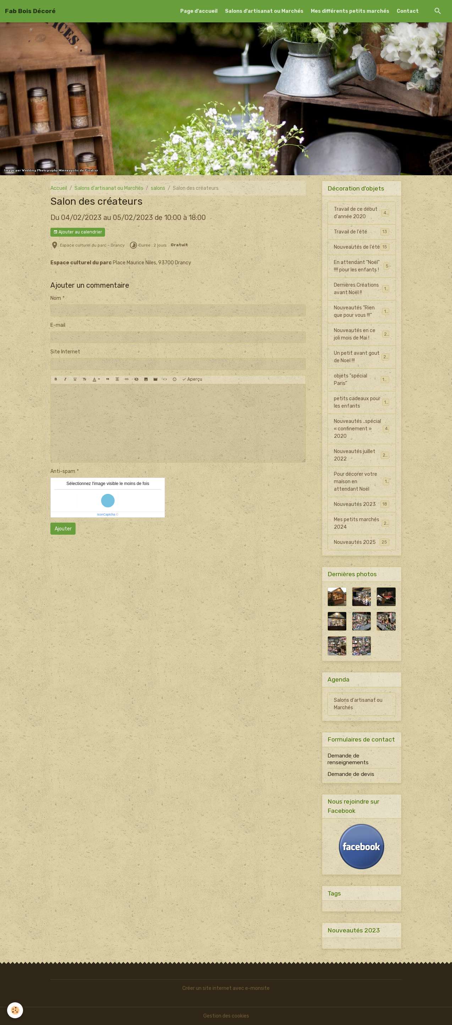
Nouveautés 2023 (361, 504)
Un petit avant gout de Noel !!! (361, 357)
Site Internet (65, 352)
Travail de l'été (361, 231)
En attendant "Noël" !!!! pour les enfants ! (361, 266)
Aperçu (192, 379)
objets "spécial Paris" (361, 379)
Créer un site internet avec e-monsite (226, 988)
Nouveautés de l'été (361, 246)
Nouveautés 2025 (361, 542)
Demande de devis (350, 774)
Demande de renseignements (348, 759)
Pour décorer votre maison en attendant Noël (362, 481)
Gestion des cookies (226, 1016)
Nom (55, 298)
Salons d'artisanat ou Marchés (264, 11)
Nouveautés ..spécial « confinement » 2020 (362, 428)
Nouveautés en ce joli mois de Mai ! (361, 334)
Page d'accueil (198, 11)
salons (158, 188)
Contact (408, 11)
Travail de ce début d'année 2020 (361, 213)
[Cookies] (15, 1010)
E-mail (57, 325)
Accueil (58, 188)
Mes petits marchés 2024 (361, 523)
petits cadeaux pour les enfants (361, 402)
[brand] (30, 11)
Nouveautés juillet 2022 (361, 455)
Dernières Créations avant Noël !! (361, 289)
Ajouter (63, 529)
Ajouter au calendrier (77, 232)
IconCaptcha (106, 514)
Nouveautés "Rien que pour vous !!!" (361, 311)
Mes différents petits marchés (350, 11)
